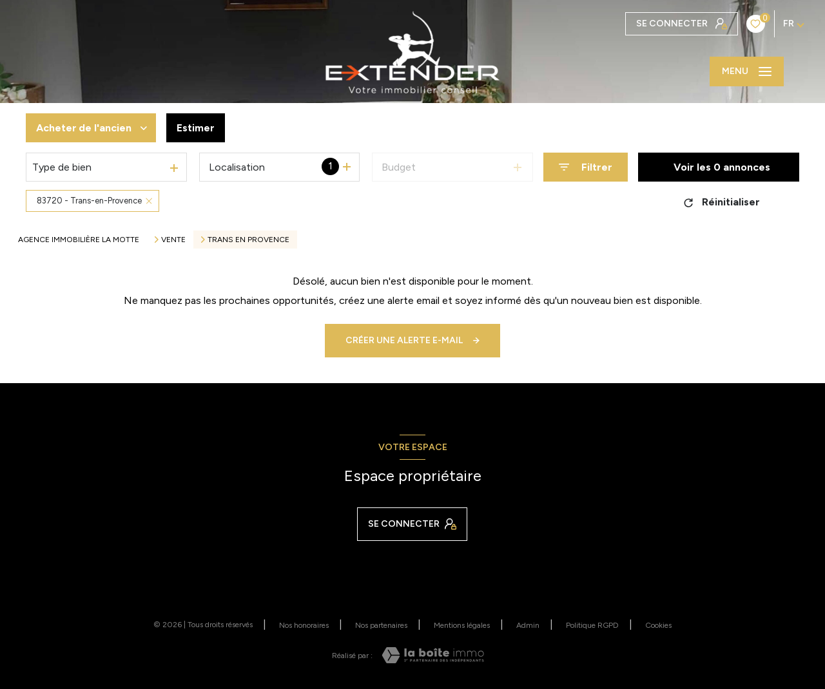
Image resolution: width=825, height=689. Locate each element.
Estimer (196, 128)
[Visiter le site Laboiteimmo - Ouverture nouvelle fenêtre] (433, 655)
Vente (173, 239)
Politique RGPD (592, 625)
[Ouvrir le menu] (747, 71)
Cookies (658, 625)
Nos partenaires (381, 625)
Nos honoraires (304, 625)
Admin (527, 625)
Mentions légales (462, 625)
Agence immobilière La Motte (78, 239)
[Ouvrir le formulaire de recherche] (585, 167)
